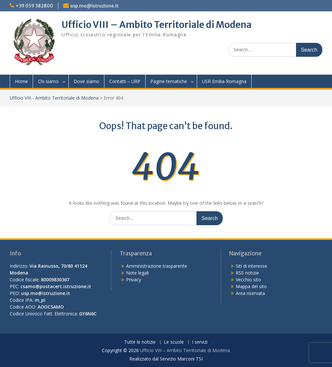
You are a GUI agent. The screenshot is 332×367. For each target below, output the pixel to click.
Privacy (133, 279)
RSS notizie (247, 273)
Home (21, 81)
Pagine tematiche (168, 81)
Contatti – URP (124, 81)
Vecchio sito (248, 279)
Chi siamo (48, 81)
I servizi (200, 342)
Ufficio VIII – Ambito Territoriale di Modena (157, 25)
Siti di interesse (251, 266)
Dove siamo (86, 81)
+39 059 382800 (34, 6)
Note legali (137, 273)
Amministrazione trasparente (156, 266)
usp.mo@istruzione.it (94, 6)
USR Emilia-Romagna (224, 81)
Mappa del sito (251, 286)
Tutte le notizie (140, 342)
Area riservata (250, 293)
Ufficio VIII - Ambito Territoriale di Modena (54, 98)
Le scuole (174, 342)
